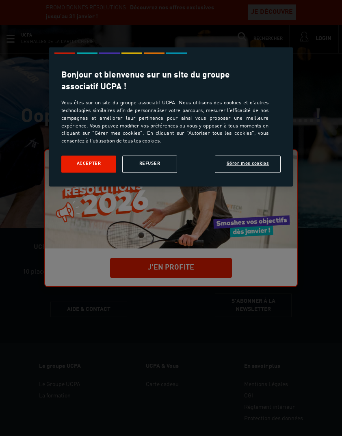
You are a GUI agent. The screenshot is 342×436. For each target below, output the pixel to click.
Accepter (89, 164)
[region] (171, 116)
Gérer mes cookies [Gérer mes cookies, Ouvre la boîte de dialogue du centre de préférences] (248, 164)
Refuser (149, 164)
